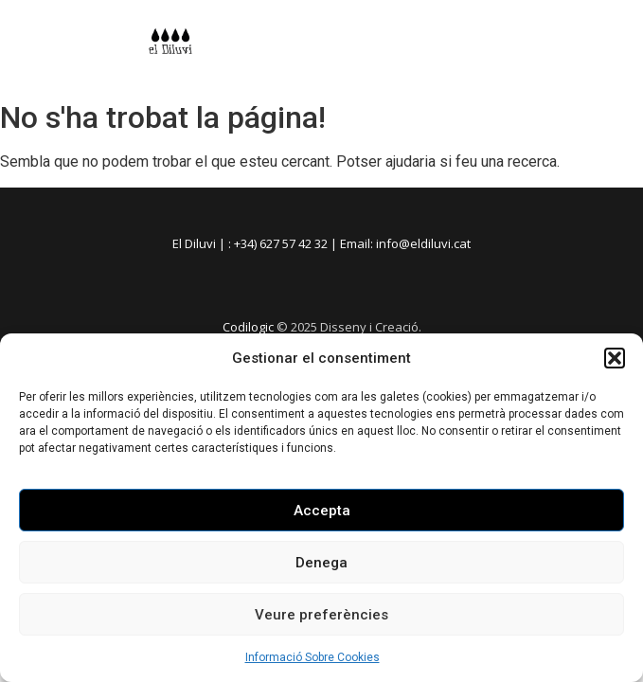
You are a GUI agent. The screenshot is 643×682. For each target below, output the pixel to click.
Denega (321, 562)
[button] (614, 358)
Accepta (322, 510)
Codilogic (248, 326)
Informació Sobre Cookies (312, 657)
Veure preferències (321, 614)
